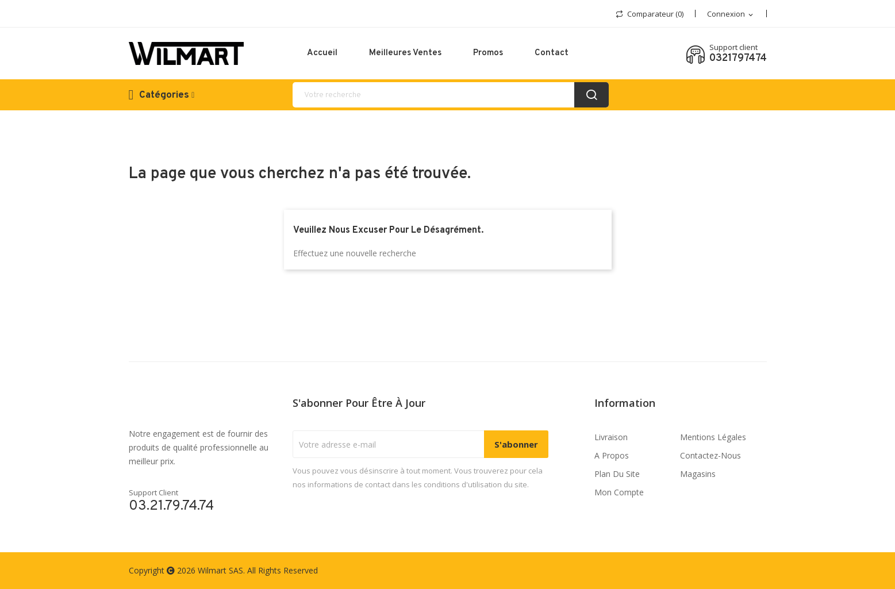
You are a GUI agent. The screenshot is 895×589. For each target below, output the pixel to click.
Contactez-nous (710, 455)
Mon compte (619, 492)
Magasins (698, 473)
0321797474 (738, 58)
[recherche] (451, 94)
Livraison (611, 437)
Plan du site (617, 473)
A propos (611, 455)
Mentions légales (713, 437)
